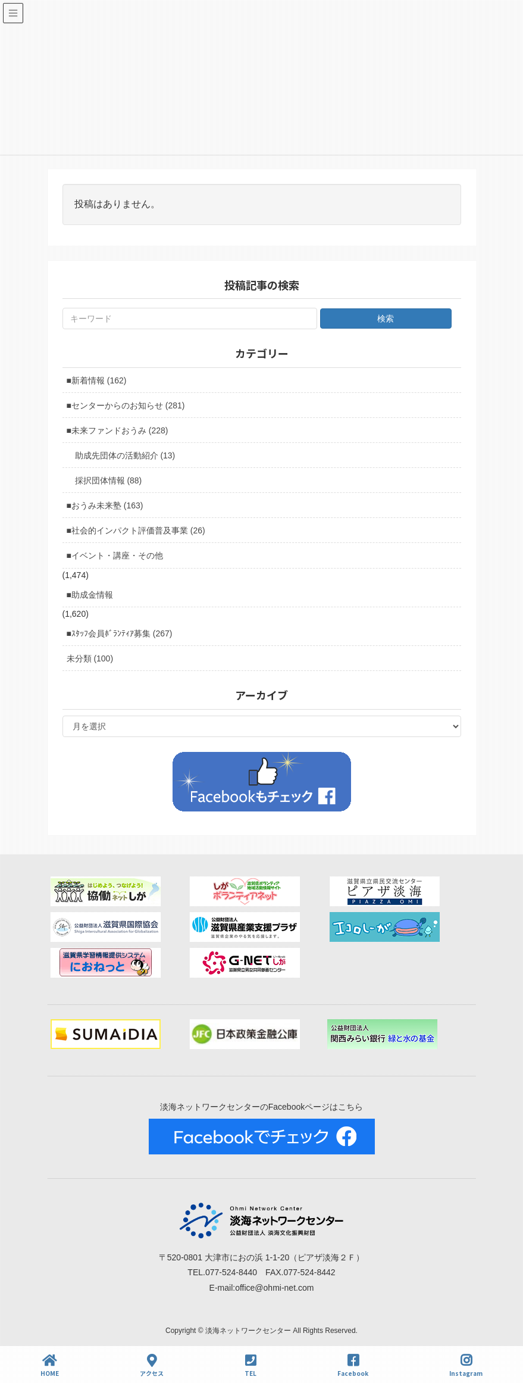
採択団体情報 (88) (108, 480)
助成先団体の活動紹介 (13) (125, 455)
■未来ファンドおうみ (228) (117, 430)
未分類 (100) (90, 658)
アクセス (152, 1365)
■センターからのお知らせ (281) (126, 405)
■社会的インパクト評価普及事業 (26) (136, 530)
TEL (250, 1365)
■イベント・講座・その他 (115, 555)
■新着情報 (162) (97, 380)
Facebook (352, 1365)
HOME (49, 1365)
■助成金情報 (90, 595)
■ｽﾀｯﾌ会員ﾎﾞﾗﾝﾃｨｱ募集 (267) (120, 633)
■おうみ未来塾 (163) (105, 505)
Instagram (466, 1365)
